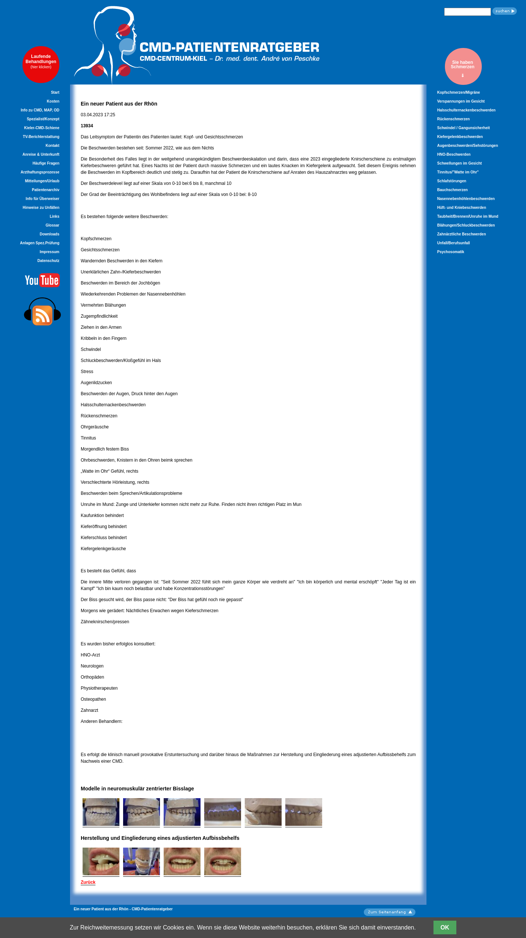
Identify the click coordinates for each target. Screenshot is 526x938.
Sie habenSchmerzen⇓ (462, 69)
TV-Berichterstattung (41, 137)
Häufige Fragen (45, 163)
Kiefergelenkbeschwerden (460, 137)
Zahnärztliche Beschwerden (461, 234)
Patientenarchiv (45, 190)
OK (444, 927)
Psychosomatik (450, 252)
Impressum (49, 252)
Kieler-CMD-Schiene (41, 128)
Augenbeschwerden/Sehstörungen (467, 146)
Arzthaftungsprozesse (40, 172)
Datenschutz (48, 261)
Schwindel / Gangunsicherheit (463, 128)
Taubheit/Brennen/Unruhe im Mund (467, 216)
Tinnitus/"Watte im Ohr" (458, 172)
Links (54, 216)
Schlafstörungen (451, 181)
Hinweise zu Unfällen (41, 208)
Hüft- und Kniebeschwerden (461, 208)
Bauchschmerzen (452, 190)
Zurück (88, 882)
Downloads (49, 234)
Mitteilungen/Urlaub (42, 181)
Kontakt (52, 146)
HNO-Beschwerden (454, 154)
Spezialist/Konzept (43, 119)
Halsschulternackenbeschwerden (466, 110)
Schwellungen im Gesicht (459, 163)
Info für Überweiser (42, 199)
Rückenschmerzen (453, 119)
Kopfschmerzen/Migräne (458, 92)
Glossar (52, 225)
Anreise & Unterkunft (40, 154)
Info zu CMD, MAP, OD (40, 110)
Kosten (53, 101)
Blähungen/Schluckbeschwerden (466, 225)
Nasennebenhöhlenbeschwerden (466, 199)
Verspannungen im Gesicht (461, 101)
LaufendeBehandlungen (40, 61)
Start (55, 92)
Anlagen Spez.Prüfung (39, 243)
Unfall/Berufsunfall (453, 243)
